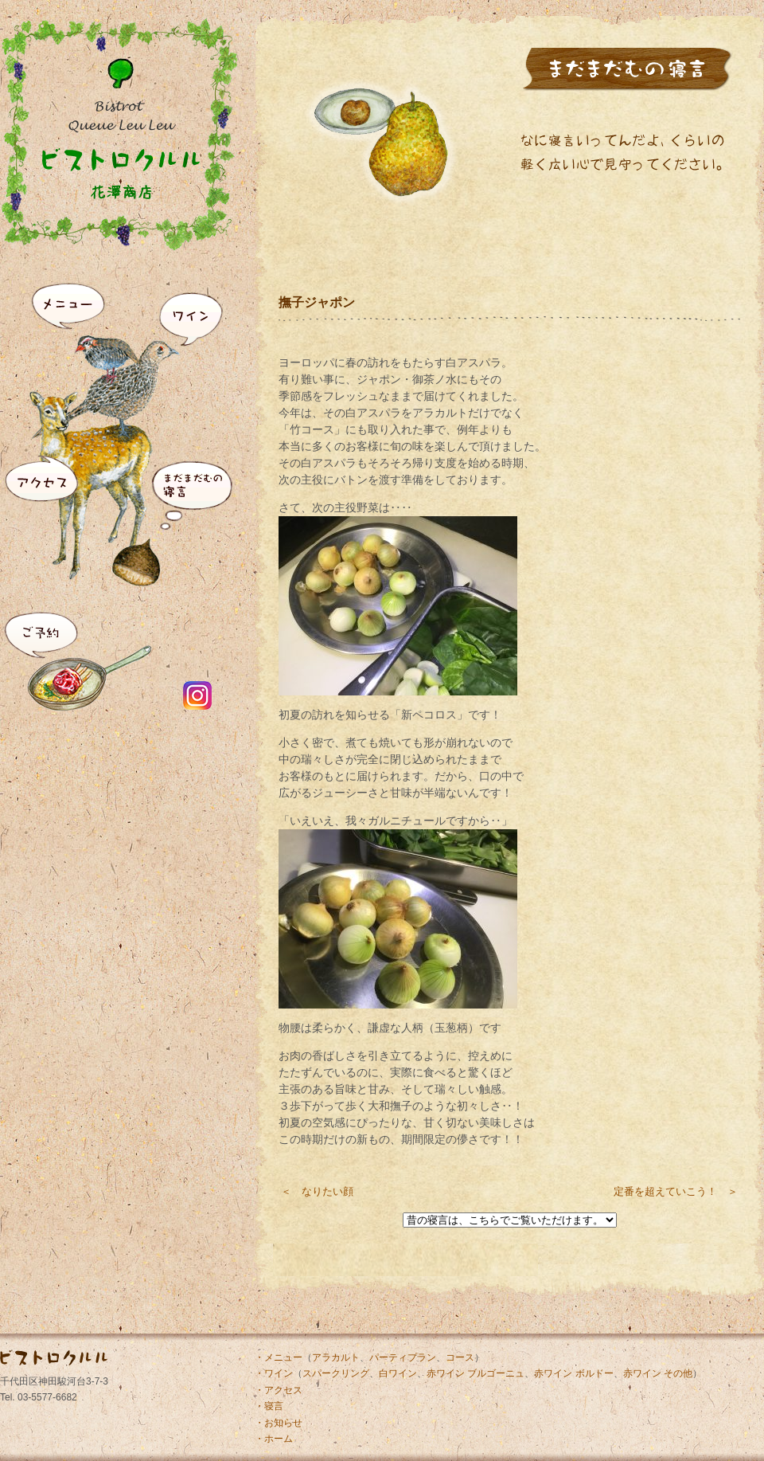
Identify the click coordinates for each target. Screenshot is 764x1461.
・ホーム (274, 1438)
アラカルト (336, 1357)
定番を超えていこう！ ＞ (676, 1191)
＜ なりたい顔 (317, 1191)
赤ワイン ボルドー (573, 1373)
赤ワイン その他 (657, 1373)
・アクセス (278, 1390)
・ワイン (274, 1373)
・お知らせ (278, 1422)
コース (460, 1357)
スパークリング (335, 1373)
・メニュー (278, 1357)
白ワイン (398, 1373)
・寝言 (269, 1406)
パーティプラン (402, 1357)
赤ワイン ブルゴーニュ (475, 1373)
